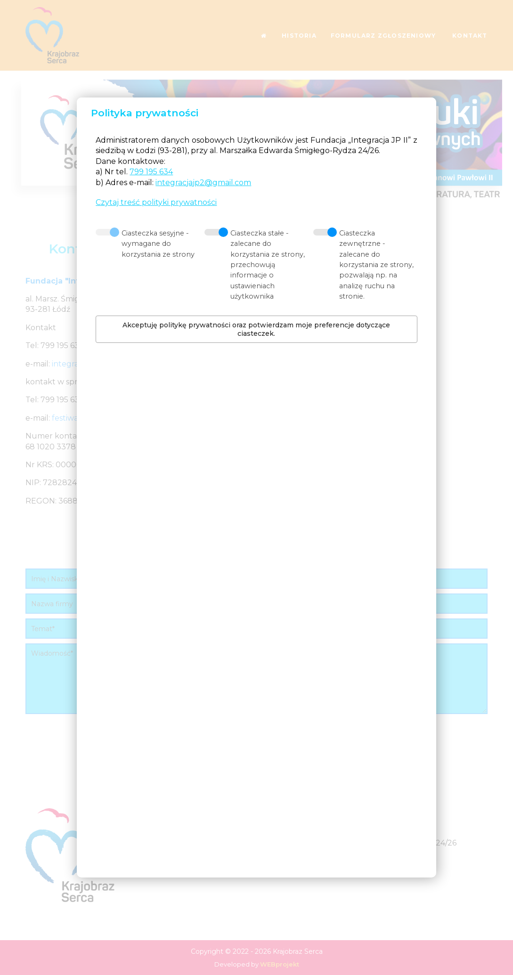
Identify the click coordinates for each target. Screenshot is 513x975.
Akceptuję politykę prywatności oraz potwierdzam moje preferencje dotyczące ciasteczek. (256, 329)
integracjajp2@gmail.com (203, 182)
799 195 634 (151, 171)
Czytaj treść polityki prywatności (156, 202)
